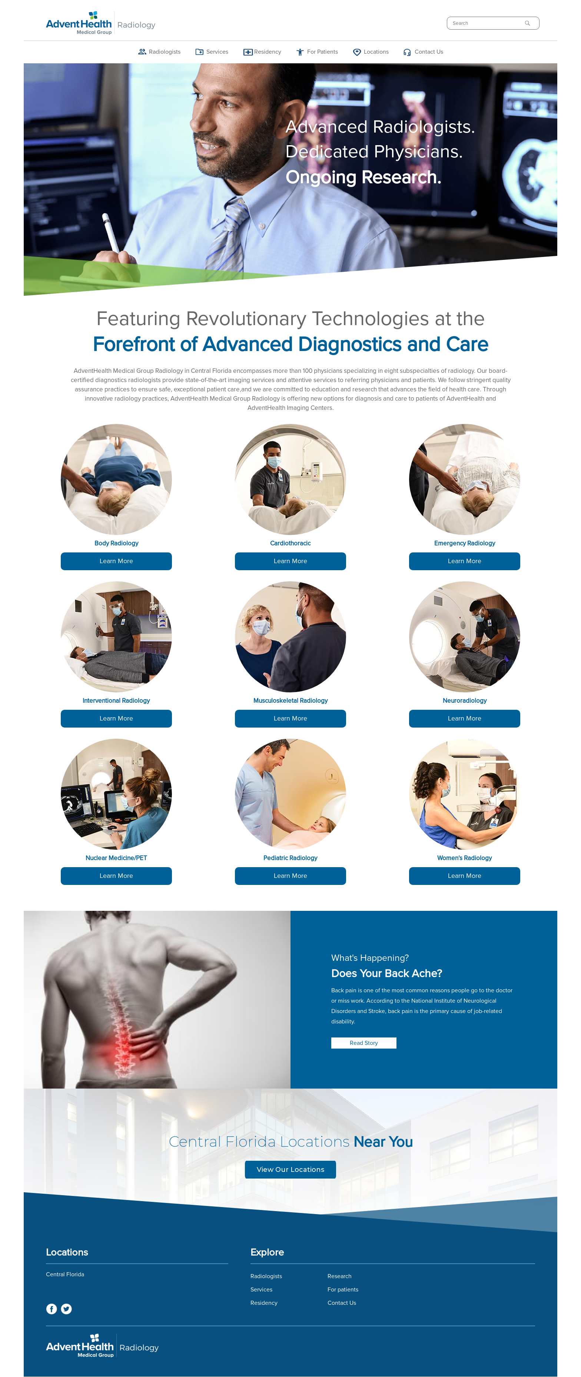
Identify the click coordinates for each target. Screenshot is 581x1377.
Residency (267, 52)
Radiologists (164, 52)
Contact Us (429, 52)
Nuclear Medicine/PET (116, 858)
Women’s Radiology (464, 858)
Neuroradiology (465, 701)
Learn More (116, 561)
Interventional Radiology (116, 701)
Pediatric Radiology (290, 858)
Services (217, 52)
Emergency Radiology (464, 544)
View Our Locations (290, 1170)
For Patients (322, 52)
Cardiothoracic (290, 544)
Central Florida (65, 1274)
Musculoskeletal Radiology (290, 701)
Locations (376, 52)
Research (340, 1276)
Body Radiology (116, 544)
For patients (343, 1290)
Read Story (364, 1043)
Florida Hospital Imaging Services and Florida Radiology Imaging (290, 1345)
